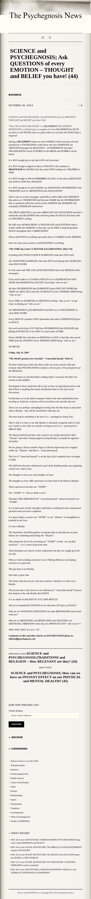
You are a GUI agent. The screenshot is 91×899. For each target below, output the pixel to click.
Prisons (14, 791)
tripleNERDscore (32, 892)
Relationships (17, 795)
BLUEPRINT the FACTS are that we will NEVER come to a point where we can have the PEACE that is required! (45, 132)
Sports (13, 800)
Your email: (16, 711)
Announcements (18, 765)
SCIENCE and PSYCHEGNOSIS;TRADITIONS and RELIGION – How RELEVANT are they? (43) (43, 657)
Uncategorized (17, 812)
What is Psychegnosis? (20, 817)
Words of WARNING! (20, 821)
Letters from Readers (20, 782)
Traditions (15, 808)
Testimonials (16, 804)
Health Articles (17, 778)
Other (13, 787)
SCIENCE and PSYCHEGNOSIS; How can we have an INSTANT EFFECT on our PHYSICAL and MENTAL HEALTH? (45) (45, 677)
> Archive (16, 737)
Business (15, 94)
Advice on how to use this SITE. (25, 761)
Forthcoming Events (19, 774)
